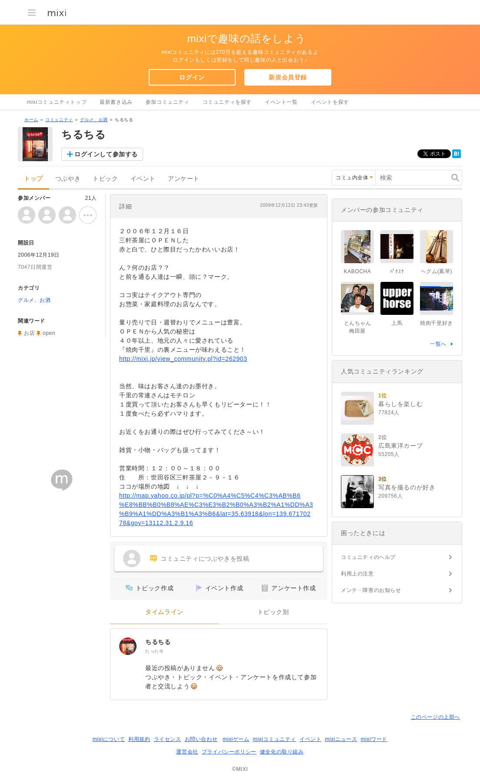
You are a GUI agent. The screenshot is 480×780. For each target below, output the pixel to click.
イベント (143, 178)
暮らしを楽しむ (400, 403)
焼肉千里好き (436, 323)
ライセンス (167, 739)
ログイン (191, 77)
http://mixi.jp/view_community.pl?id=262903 (183, 358)
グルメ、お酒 (94, 119)
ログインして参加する (106, 154)
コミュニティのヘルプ (368, 557)
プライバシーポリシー (229, 752)
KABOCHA (357, 271)
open (49, 333)
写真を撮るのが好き (406, 487)
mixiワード (373, 739)
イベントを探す (330, 102)
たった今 (154, 651)
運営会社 (187, 752)
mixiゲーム (236, 739)
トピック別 (273, 612)
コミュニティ (59, 119)
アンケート (184, 178)
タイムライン (164, 612)
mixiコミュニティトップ (57, 102)
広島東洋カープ (400, 445)
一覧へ (438, 344)
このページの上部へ (435, 717)
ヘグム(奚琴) (436, 271)
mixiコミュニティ (274, 739)
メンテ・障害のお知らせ (371, 590)
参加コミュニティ (168, 102)
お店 (29, 333)
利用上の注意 (357, 574)
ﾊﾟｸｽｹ (397, 271)
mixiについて (109, 739)
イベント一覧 (281, 102)
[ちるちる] (128, 646)
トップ (33, 178)
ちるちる (157, 641)
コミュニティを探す (227, 102)
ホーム (31, 119)
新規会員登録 (288, 77)
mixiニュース (341, 739)
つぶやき (67, 178)
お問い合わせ (201, 739)
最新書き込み (116, 102)
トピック (105, 178)
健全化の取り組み (282, 752)
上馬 (396, 323)
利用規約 (139, 739)
